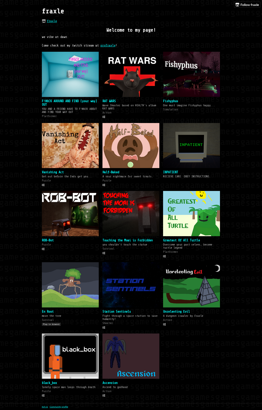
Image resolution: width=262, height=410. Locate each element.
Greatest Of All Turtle (181, 240)
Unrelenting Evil (176, 311)
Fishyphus (170, 101)
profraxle (107, 45)
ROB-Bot (48, 240)
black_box (49, 383)
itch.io (45, 406)
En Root (48, 311)
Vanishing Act (53, 172)
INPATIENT (170, 172)
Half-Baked (110, 172)
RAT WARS (109, 101)
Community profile (59, 406)
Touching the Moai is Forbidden (127, 240)
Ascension (110, 383)
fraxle (52, 21)
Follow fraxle (247, 5)
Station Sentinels (116, 311)
